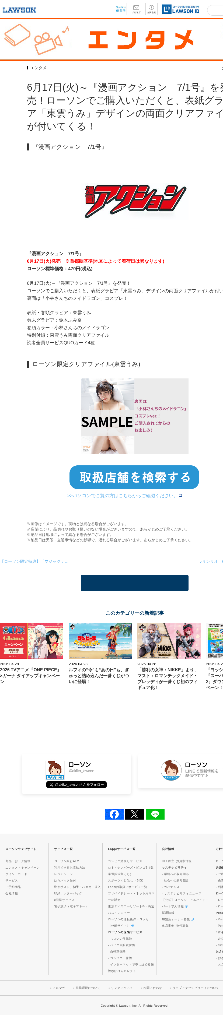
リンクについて (122, 987)
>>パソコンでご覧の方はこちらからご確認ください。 (124, 495)
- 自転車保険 (117, 951)
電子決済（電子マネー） (71, 906)
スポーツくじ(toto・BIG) (125, 880)
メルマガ (59, 987)
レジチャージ (63, 874)
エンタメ (38, 67)
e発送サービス (64, 899)
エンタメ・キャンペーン (22, 867)
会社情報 (11, 893)
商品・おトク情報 (17, 861)
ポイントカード (16, 874)
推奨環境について (88, 987)
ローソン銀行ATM (66, 861)
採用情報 (168, 912)
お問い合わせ (152, 987)
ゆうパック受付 (65, 880)
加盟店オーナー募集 (178, 919)
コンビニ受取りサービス (125, 861)
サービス (11, 880)
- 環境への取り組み (175, 874)
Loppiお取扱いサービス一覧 (127, 886)
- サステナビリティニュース (181, 893)
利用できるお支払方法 (69, 867)
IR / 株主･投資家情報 (177, 861)
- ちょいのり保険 (120, 938)
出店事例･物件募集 (175, 925)
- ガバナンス (171, 886)
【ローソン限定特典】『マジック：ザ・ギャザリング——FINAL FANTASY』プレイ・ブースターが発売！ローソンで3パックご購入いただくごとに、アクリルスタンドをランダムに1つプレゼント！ (35, 561)
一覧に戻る (135, 583)
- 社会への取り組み (175, 880)
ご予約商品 (13, 886)
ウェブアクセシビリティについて (195, 987)
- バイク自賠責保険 (121, 945)
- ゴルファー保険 (120, 958)
